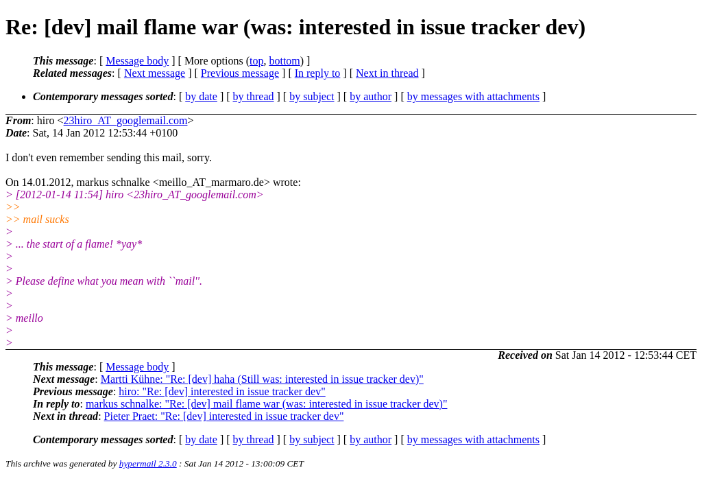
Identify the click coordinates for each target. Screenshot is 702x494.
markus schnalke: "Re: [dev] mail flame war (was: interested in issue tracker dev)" (267, 404)
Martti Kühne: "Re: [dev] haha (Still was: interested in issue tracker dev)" (262, 379)
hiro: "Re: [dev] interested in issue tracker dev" (222, 391)
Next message (154, 73)
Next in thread (387, 73)
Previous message (240, 73)
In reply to (318, 73)
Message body (137, 61)
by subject (311, 96)
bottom (284, 61)
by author (370, 96)
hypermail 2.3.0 (148, 463)
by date (201, 96)
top (256, 61)
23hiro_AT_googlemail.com (126, 120)
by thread (253, 96)
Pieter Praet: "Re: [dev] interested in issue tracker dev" (224, 416)
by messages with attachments (473, 96)
